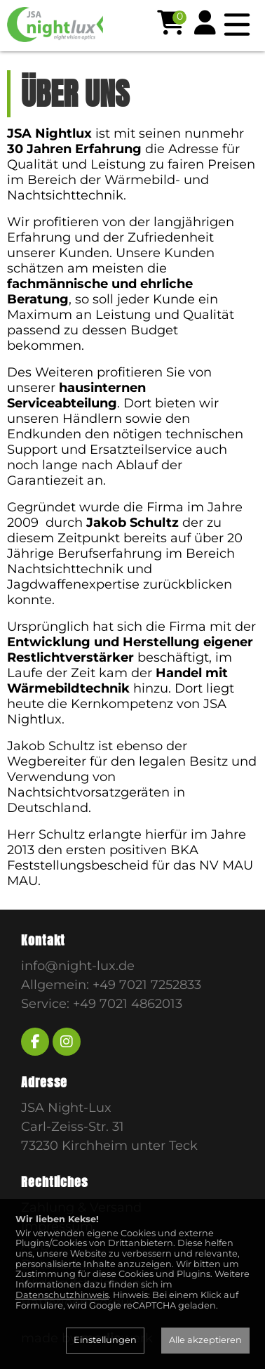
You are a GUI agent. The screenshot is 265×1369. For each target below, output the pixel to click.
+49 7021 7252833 (147, 985)
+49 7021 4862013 (127, 1003)
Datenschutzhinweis (62, 1295)
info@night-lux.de (78, 966)
